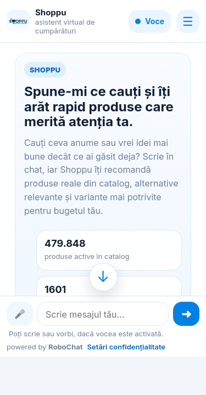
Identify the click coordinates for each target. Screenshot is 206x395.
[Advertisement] (103, 374)
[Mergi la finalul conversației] (103, 277)
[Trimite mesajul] (186, 314)
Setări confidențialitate (126, 346)
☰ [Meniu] (187, 21)
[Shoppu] (18, 21)
